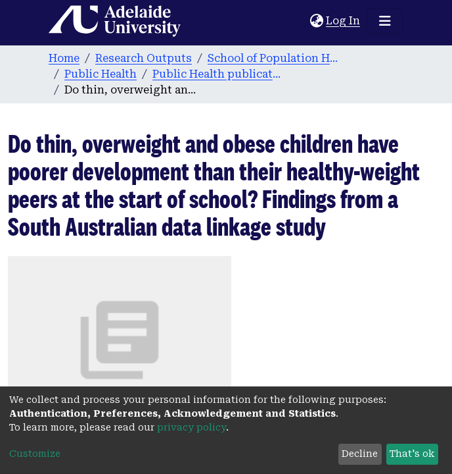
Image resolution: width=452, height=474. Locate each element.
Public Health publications (218, 74)
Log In (343, 20)
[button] (316, 21)
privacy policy (191, 427)
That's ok (412, 453)
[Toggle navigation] (385, 21)
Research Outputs (143, 58)
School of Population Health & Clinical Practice (273, 58)
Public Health (100, 74)
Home (64, 58)
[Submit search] (300, 21)
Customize (34, 453)
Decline (360, 453)
